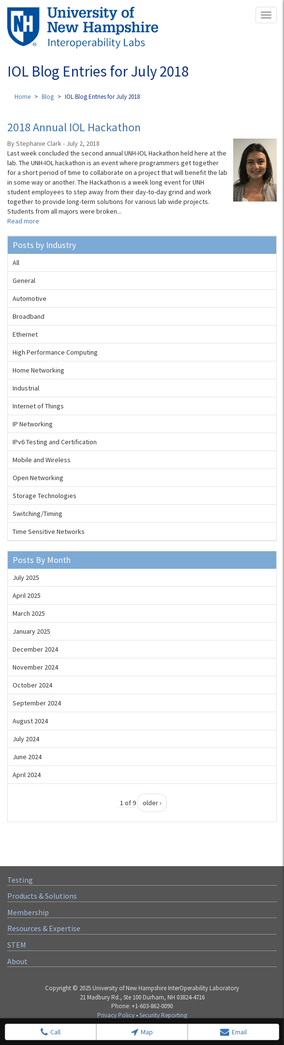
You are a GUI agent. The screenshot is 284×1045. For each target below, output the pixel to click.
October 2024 (32, 685)
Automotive (29, 298)
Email (233, 1032)
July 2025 (26, 577)
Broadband (29, 316)
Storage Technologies (44, 495)
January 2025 (31, 631)
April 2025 (27, 595)
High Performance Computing (55, 352)
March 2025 (29, 613)
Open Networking (38, 477)
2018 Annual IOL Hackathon (74, 127)
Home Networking (38, 370)
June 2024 (27, 756)
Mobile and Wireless (42, 459)
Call (50, 1032)
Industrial (26, 388)
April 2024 (27, 774)
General (24, 280)
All (16, 262)
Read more (23, 221)
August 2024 (30, 721)
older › (152, 802)
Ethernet (25, 334)
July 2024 (26, 738)
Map (142, 1032)
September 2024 (37, 703)
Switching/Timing (37, 513)
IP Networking (33, 424)
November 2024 (35, 667)
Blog (48, 97)
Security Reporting (163, 1015)
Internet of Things (38, 406)
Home (22, 97)
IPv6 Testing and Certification (55, 441)
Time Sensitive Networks (49, 531)
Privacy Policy (116, 1015)
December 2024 (35, 649)
